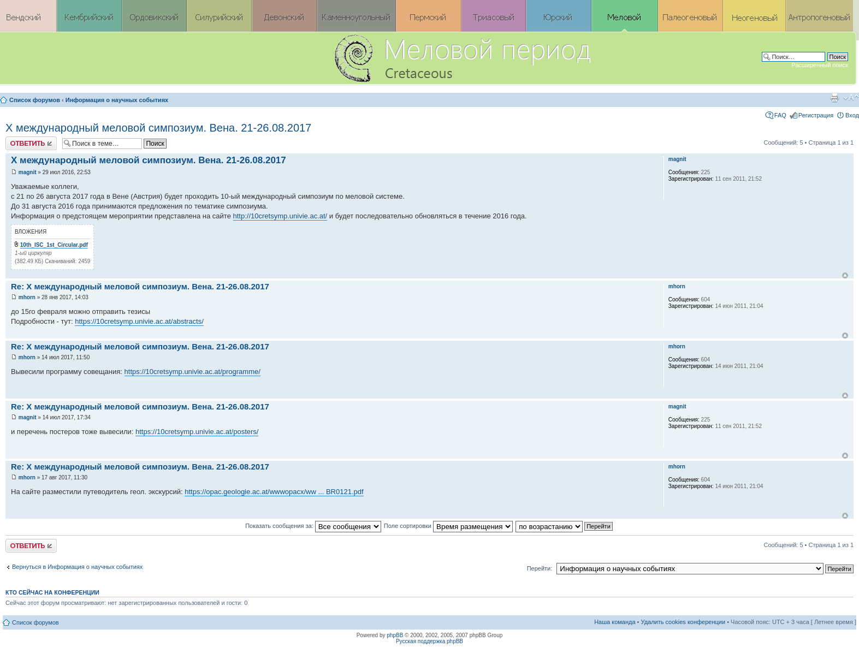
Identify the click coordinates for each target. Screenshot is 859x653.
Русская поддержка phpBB (429, 641)
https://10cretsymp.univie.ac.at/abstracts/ (139, 321)
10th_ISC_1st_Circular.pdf (54, 245)
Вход (852, 115)
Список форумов (34, 100)
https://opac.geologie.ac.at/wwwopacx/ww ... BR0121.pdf (274, 492)
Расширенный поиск (819, 65)
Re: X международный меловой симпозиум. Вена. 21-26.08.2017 (140, 286)
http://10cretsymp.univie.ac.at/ (280, 216)
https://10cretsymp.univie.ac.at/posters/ (196, 432)
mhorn (27, 297)
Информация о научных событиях (117, 100)
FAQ (780, 115)
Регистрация (815, 115)
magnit (28, 172)
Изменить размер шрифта (851, 98)
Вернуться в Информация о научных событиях (77, 566)
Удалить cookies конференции (683, 622)
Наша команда (614, 622)
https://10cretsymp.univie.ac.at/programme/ (192, 371)
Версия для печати (834, 98)
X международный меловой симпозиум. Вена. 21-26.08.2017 (158, 128)
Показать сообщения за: (313, 526)
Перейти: (540, 568)
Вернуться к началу (845, 275)
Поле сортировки (448, 526)
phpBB (395, 635)
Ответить (31, 143)
